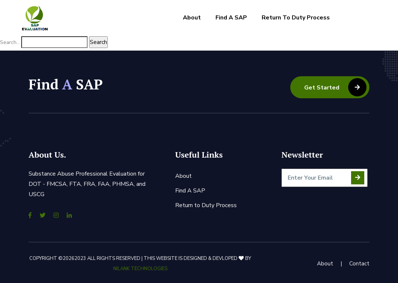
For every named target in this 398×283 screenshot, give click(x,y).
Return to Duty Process (296, 18)
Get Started (335, 87)
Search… (10, 42)
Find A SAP (231, 18)
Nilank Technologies (140, 268)
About (192, 18)
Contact (359, 263)
